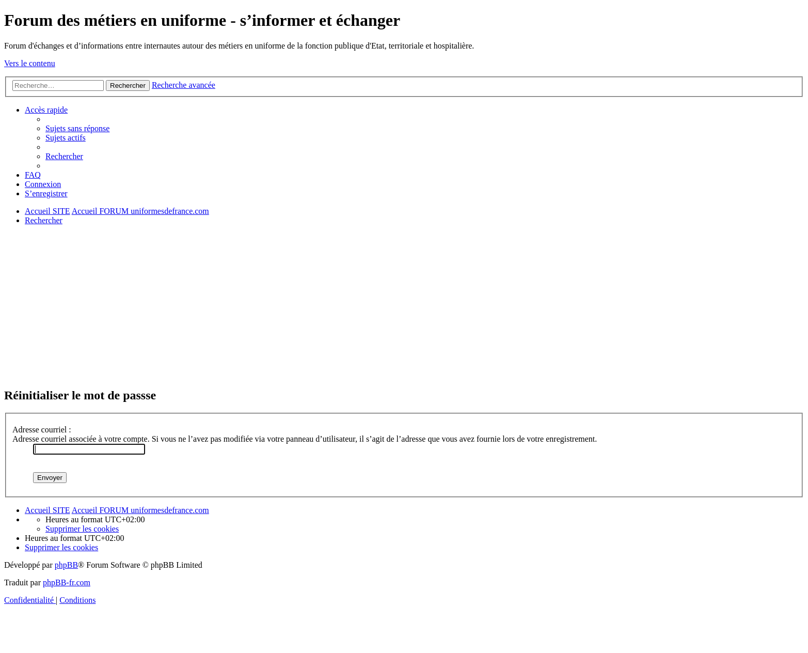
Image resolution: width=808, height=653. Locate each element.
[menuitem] (77, 128)
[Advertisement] (314, 306)
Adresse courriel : (41, 429)
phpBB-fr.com (66, 582)
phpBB (66, 565)
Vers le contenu (29, 63)
